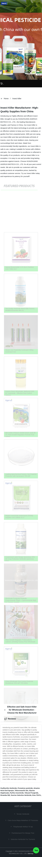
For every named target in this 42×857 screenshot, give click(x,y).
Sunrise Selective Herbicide (21, 795)
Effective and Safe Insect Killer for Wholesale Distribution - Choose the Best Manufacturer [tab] (20, 710)
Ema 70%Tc (36, 795)
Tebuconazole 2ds (21, 790)
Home (6, 99)
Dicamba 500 (5, 795)
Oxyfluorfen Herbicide (8, 788)
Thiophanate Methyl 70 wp (23, 827)
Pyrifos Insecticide (17, 793)
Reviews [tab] (10, 719)
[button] (35, 3)
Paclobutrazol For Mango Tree (23, 833)
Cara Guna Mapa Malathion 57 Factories (23, 820)
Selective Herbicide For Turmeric (23, 839)
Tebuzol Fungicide (31, 793)
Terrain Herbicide (23, 814)
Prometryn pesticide (25, 788)
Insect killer (16, 99)
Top (36, 850)
